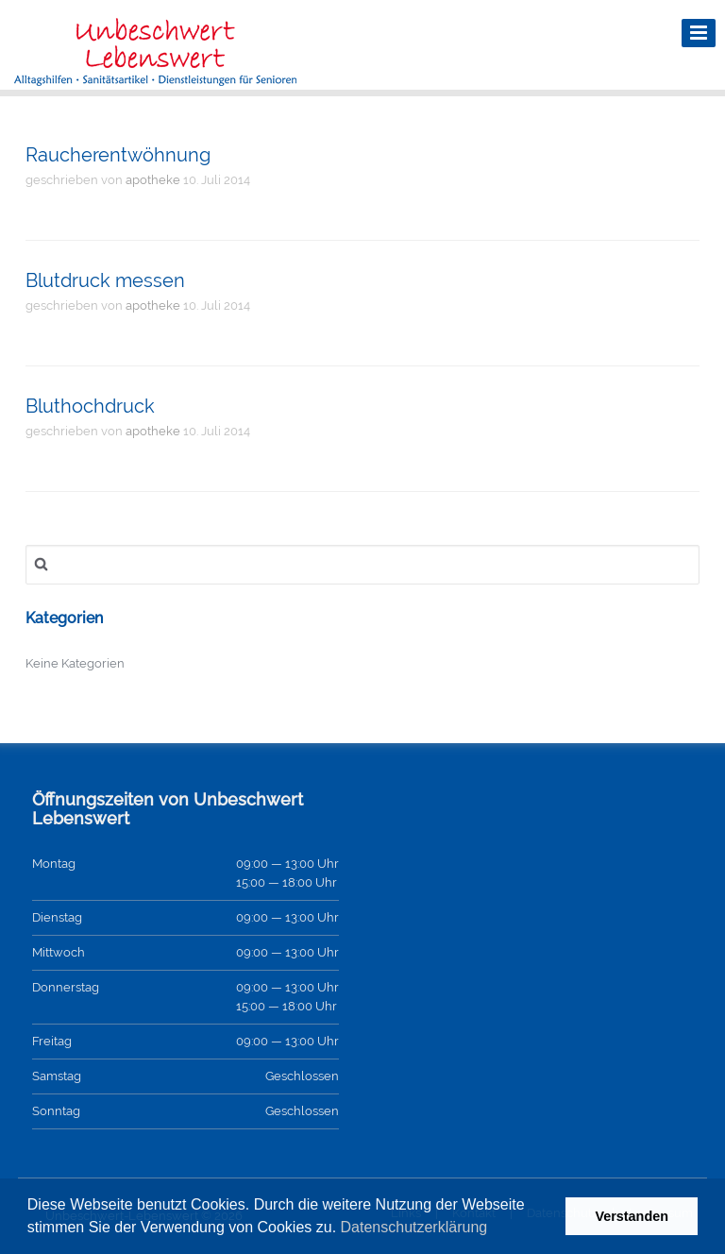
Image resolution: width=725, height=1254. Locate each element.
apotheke (153, 180)
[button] (494, 1229)
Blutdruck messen (105, 280)
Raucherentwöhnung (118, 155)
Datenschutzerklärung (414, 1227)
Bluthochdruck (90, 406)
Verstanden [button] (631, 1216)
